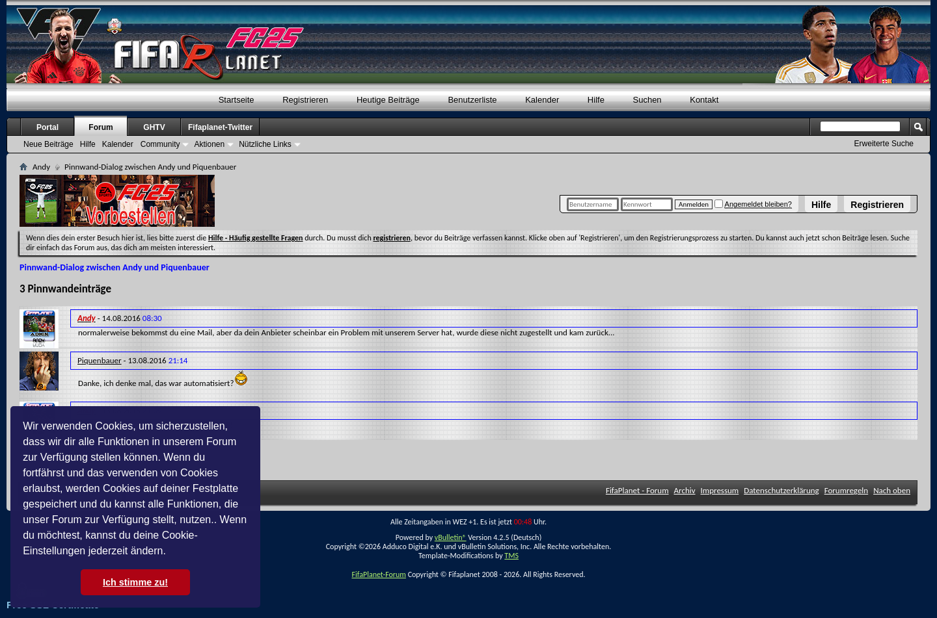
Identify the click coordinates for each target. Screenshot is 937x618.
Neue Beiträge (48, 144)
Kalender (542, 100)
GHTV (154, 127)
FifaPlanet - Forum (637, 490)
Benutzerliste (472, 100)
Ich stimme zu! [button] (135, 582)
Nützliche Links (265, 144)
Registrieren (877, 205)
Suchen (647, 100)
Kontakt (704, 100)
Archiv (685, 490)
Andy (41, 167)
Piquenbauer (99, 360)
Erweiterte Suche (884, 143)
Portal (47, 127)
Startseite (236, 100)
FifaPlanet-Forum (378, 574)
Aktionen (209, 144)
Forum (100, 127)
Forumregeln (846, 490)
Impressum (720, 490)
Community (160, 144)
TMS (511, 555)
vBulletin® (451, 537)
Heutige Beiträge (388, 100)
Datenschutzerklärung (781, 490)
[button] (170, 552)
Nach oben (891, 490)
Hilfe (821, 205)
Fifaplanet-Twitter (220, 127)
